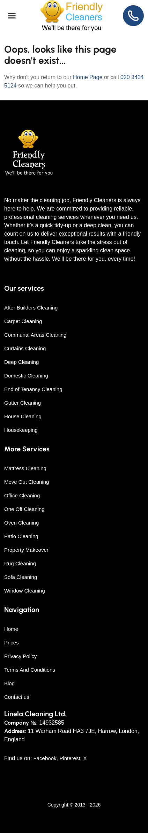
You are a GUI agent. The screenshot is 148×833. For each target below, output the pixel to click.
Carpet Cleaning (23, 321)
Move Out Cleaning (26, 482)
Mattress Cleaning (25, 468)
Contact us (16, 697)
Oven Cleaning (21, 523)
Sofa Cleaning (20, 577)
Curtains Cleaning (25, 348)
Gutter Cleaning (22, 403)
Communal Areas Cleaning (35, 335)
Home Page (88, 77)
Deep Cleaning (21, 362)
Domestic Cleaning (26, 376)
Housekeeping (21, 430)
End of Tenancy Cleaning (33, 389)
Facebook (45, 758)
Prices (11, 642)
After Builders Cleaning (31, 308)
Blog (9, 683)
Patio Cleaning (21, 536)
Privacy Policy (20, 656)
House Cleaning (23, 416)
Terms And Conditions (29, 670)
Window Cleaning (24, 591)
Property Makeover (26, 550)
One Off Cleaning (24, 509)
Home (11, 629)
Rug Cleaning (20, 563)
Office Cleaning (22, 495)
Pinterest (69, 758)
